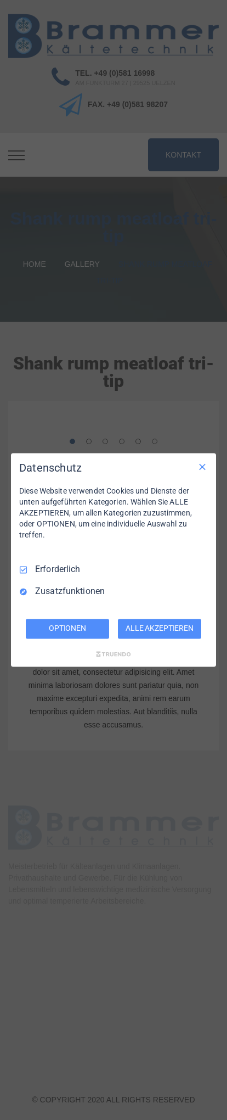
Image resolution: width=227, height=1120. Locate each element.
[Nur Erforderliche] (202, 466)
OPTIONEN (67, 628)
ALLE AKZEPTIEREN (160, 628)
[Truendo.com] (113, 654)
